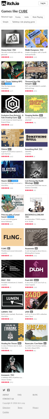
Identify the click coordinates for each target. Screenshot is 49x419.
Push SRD (29, 280)
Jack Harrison (6, 154)
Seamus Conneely (31, 188)
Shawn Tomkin (6, 380)
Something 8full (31, 149)
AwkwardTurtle (30, 55)
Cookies (6, 412)
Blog (35, 395)
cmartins (28, 154)
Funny (18, 17)
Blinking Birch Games (32, 253)
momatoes (4, 88)
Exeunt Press (5, 122)
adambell (28, 120)
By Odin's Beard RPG (32, 348)
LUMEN (4, 312)
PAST (3, 280)
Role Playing (38, 17)
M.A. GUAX (29, 221)
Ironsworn (5, 375)
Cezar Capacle (30, 285)
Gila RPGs (4, 185)
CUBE (23, 11)
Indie (27, 17)
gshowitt (4, 55)
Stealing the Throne (9, 343)
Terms (20, 408)
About (6, 395)
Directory (6, 408)
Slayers (4, 181)
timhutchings (29, 88)
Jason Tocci (29, 316)
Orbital (4, 149)
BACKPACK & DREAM (34, 215)
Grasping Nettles (31, 115)
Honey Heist (6, 50)
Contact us (8, 399)
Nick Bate (4, 348)
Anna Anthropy (6, 221)
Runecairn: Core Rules (34, 343)
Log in (43, 3)
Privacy (35, 408)
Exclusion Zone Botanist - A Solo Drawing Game (12, 116)
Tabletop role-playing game (23, 22)
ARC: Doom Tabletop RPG (11, 81)
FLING (4, 248)
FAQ (19, 395)
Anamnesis (29, 248)
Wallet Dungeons (32, 50)
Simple (5, 22)
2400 (27, 312)
